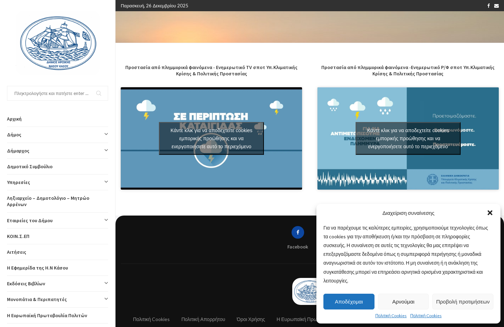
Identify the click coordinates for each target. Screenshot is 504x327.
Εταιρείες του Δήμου (57, 220)
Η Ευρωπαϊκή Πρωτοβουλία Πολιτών (47, 315)
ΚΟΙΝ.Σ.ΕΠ (18, 236)
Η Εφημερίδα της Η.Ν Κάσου (37, 268)
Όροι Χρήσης (251, 319)
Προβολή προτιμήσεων (463, 302)
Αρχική (14, 119)
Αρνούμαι (403, 302)
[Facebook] (488, 5)
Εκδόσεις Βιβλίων (57, 283)
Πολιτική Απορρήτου (203, 319)
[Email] (496, 5)
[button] (489, 212)
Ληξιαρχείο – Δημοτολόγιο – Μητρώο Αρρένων (48, 201)
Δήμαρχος (57, 150)
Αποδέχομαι (349, 302)
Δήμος (57, 134)
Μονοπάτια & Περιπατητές (57, 299)
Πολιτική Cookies (391, 315)
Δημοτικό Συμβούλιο (29, 166)
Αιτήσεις (16, 252)
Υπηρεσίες (57, 182)
